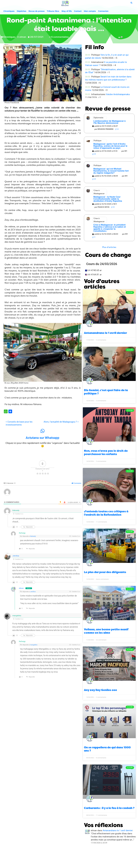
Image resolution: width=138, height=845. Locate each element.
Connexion (103, 11)
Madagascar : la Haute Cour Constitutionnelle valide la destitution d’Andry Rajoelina (107, 199)
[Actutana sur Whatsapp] (42, 431)
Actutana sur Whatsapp (42, 438)
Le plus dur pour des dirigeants (105, 572)
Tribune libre (53, 11)
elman (21, 588)
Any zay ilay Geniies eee (100, 690)
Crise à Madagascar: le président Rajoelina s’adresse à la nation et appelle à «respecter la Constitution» (109, 228)
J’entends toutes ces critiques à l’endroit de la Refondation (106, 513)
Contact (78, 11)
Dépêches (21, 11)
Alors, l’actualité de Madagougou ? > (61, 421)
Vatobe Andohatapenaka (118, 94)
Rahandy (33, 536)
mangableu (33, 645)
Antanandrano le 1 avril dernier (105, 333)
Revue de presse (37, 11)
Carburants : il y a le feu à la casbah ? (109, 808)
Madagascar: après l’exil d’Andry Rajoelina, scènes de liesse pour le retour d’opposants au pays (110, 146)
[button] (109, 247)
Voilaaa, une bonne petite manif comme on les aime (106, 631)
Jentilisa (15, 556)
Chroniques (9, 11)
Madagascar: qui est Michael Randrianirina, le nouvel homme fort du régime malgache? (111, 171)
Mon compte (90, 11)
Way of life (66, 11)
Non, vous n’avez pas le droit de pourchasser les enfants (106, 452)
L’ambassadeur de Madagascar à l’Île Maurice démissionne (109, 122)
